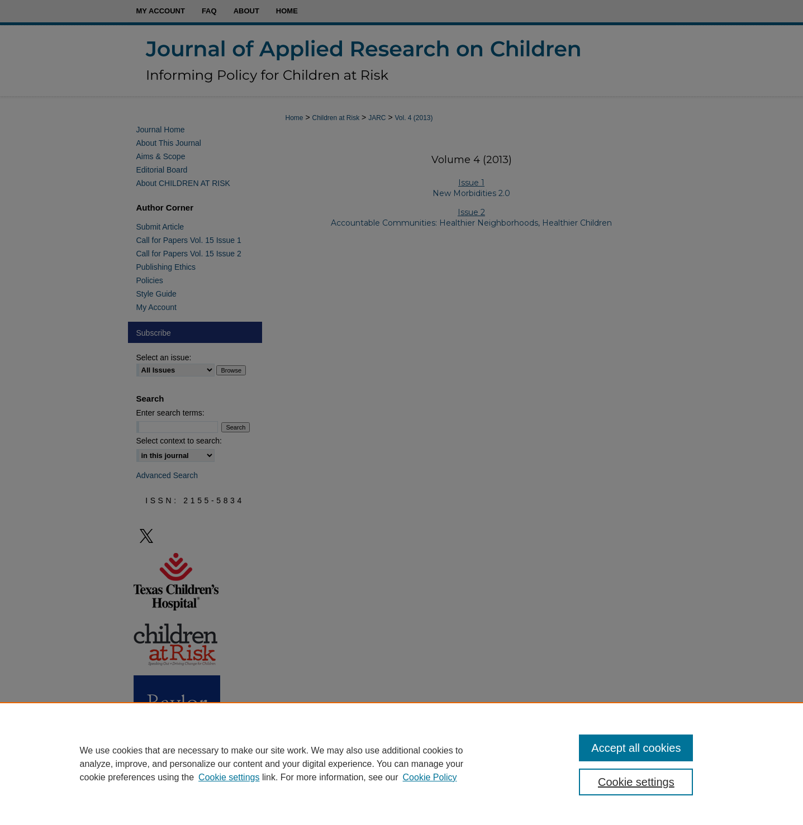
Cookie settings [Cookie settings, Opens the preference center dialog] (636, 782)
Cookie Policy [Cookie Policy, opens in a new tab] (430, 777)
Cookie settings (228, 777)
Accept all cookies (636, 748)
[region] (401, 763)
